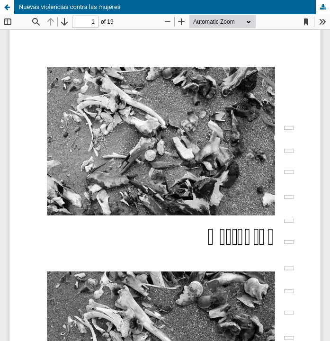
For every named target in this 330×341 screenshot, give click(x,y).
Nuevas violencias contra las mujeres (70, 6)
